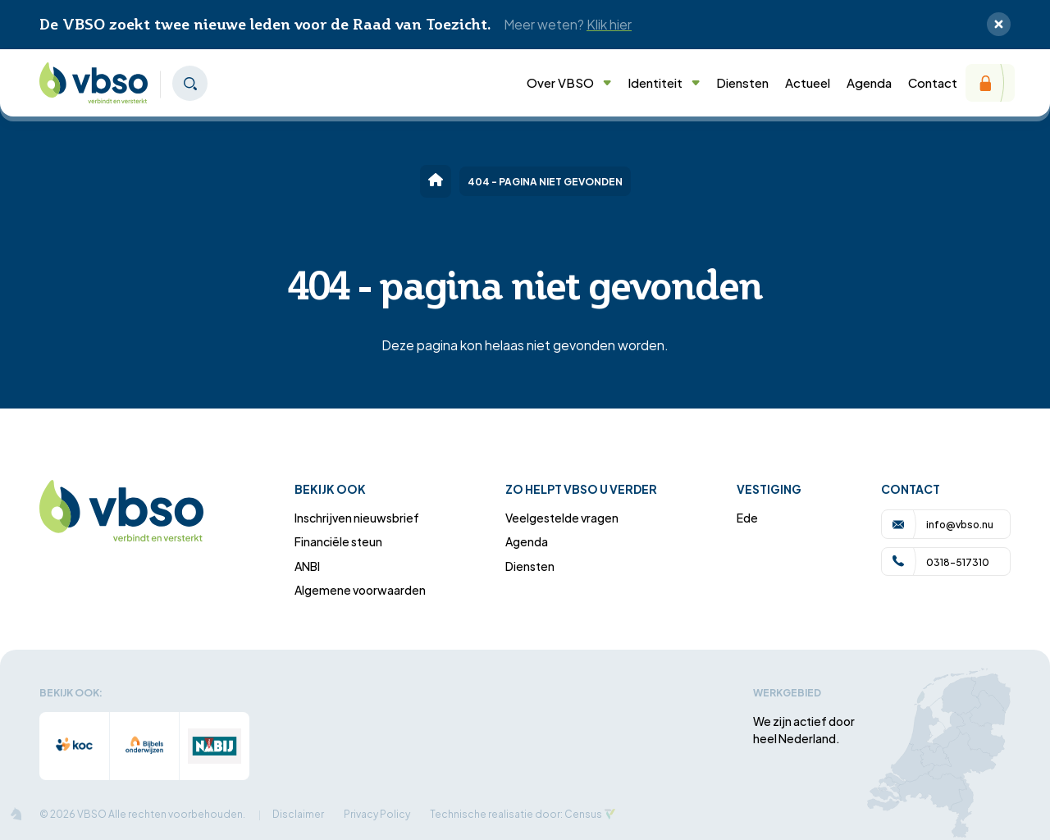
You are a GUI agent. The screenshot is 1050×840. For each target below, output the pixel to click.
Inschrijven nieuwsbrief (356, 517)
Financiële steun (338, 541)
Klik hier (609, 23)
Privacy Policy (377, 813)
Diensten (742, 82)
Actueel (807, 82)
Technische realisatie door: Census (516, 813)
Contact (932, 82)
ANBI (307, 565)
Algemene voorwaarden (360, 589)
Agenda (869, 82)
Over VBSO (569, 82)
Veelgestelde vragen (562, 517)
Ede (747, 517)
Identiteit (664, 82)
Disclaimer (298, 813)
